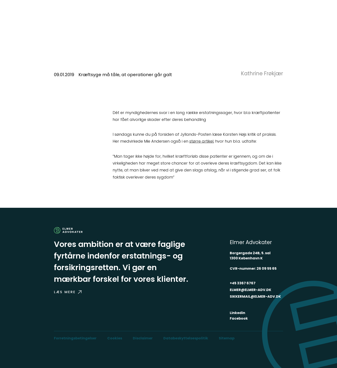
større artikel (201, 141)
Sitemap (226, 338)
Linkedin (237, 312)
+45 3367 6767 (243, 283)
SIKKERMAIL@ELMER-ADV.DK (255, 296)
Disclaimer (143, 338)
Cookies (114, 338)
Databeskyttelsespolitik (185, 338)
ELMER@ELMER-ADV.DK (250, 289)
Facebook (239, 318)
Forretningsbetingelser (75, 338)
